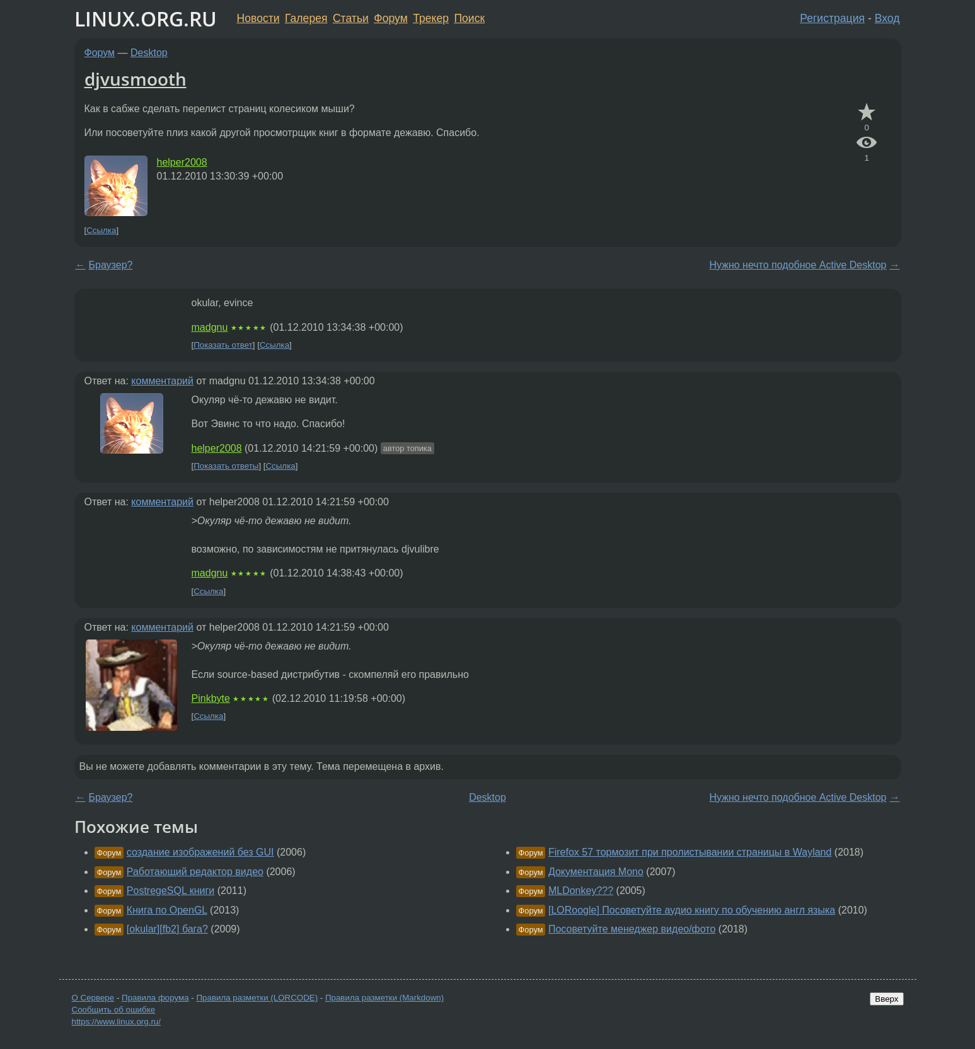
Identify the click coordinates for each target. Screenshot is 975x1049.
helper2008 (182, 162)
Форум (390, 18)
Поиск (469, 18)
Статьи (351, 18)
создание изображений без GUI (200, 852)
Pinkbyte (211, 698)
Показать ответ (223, 345)
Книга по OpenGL (167, 910)
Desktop (149, 52)
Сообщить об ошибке (114, 1009)
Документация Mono (595, 871)
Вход (887, 18)
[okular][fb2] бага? (167, 929)
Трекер (431, 18)
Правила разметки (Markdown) (384, 997)
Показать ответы (225, 466)
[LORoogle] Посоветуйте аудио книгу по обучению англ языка (691, 910)
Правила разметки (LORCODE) (257, 997)
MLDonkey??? (580, 890)
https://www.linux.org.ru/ (116, 1021)
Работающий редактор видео (195, 871)
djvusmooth (135, 79)
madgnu (210, 327)
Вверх (886, 999)
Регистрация (832, 18)
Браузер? (111, 265)
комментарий (162, 380)
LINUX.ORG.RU (145, 18)
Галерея (306, 18)
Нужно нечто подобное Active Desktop (797, 265)
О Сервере (93, 997)
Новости (258, 18)
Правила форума (155, 997)
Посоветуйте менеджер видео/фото (631, 929)
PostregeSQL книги (170, 890)
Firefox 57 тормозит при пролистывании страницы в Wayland (689, 852)
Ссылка (101, 230)
